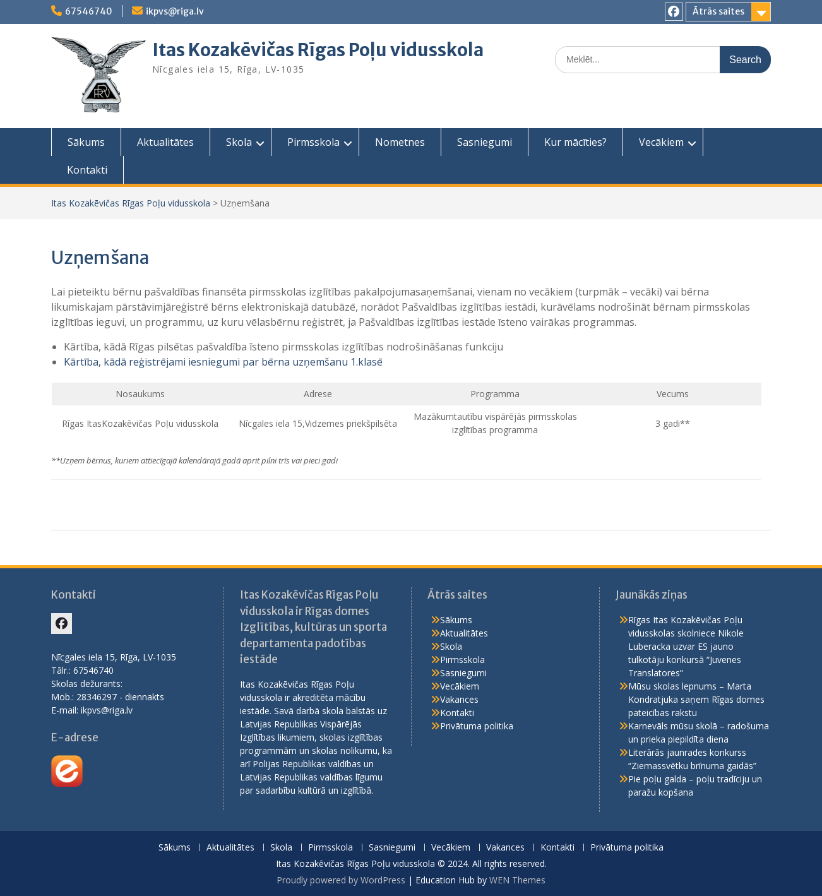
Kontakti (87, 170)
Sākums (86, 142)
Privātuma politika (476, 726)
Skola (239, 142)
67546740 (88, 11)
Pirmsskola (313, 142)
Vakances (459, 699)
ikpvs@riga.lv (175, 11)
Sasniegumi (484, 142)
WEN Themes (517, 880)
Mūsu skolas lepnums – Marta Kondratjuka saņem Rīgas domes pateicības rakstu (696, 699)
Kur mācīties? (575, 142)
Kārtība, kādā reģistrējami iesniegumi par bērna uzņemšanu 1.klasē (223, 362)
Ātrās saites (718, 11)
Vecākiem (661, 142)
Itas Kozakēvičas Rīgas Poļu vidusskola (318, 50)
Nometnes (400, 142)
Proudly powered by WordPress (341, 880)
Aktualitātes (165, 142)
